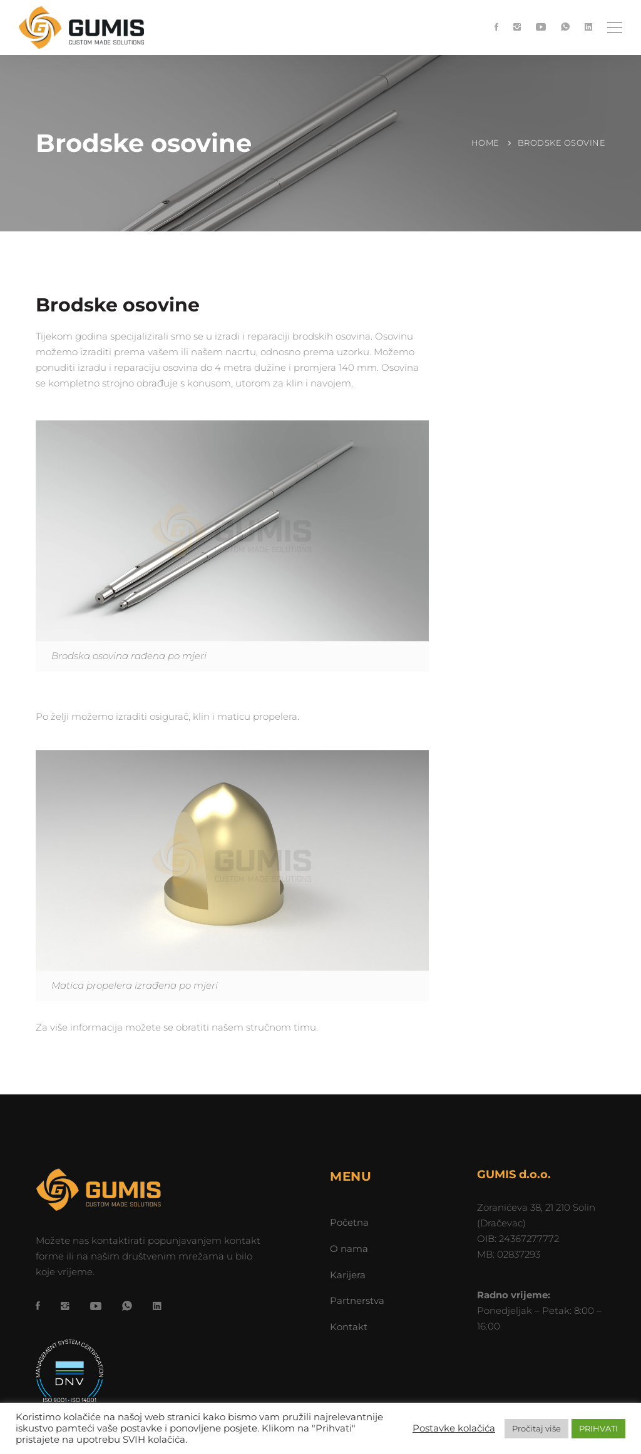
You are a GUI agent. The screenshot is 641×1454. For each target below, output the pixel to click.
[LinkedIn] (588, 27)
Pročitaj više (536, 1428)
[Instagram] (517, 27)
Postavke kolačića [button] (454, 1428)
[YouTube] (541, 27)
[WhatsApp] (565, 27)
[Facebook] (496, 27)
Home (485, 143)
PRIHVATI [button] (598, 1428)
